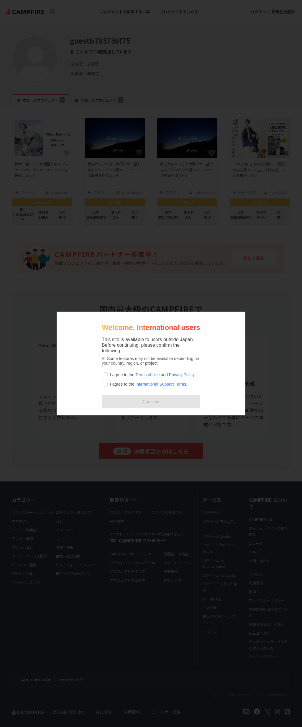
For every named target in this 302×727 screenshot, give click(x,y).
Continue (151, 401)
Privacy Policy (181, 374)
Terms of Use (147, 374)
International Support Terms (160, 384)
